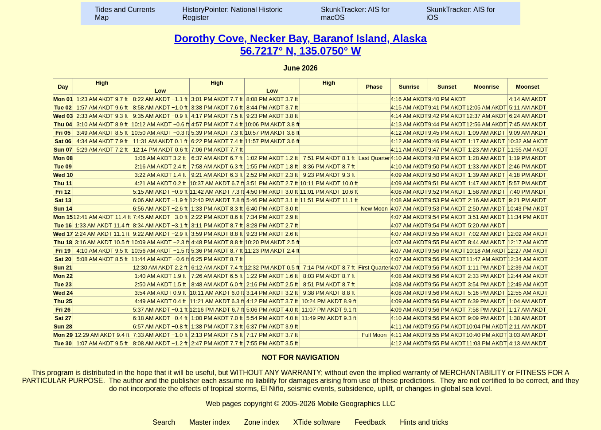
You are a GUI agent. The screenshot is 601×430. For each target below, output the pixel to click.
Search (163, 422)
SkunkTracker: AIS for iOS (460, 13)
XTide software (316, 422)
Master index (209, 422)
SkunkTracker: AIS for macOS (355, 13)
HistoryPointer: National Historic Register (233, 13)
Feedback (370, 422)
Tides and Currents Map (125, 13)
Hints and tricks (424, 422)
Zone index (261, 422)
